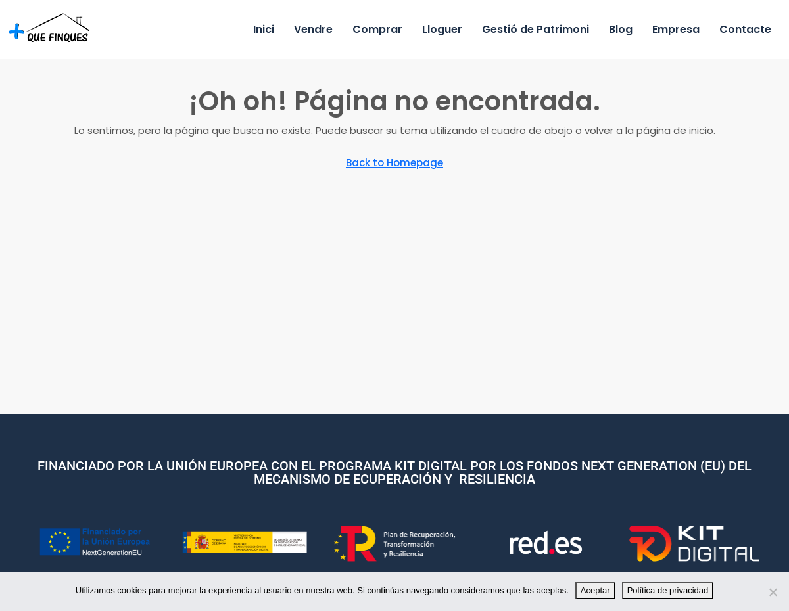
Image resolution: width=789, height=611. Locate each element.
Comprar (377, 29)
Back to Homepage (394, 163)
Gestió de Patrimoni (535, 29)
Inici (263, 29)
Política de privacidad (668, 590)
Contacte (745, 29)
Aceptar (595, 590)
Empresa (676, 29)
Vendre (313, 29)
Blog (621, 29)
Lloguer (442, 29)
